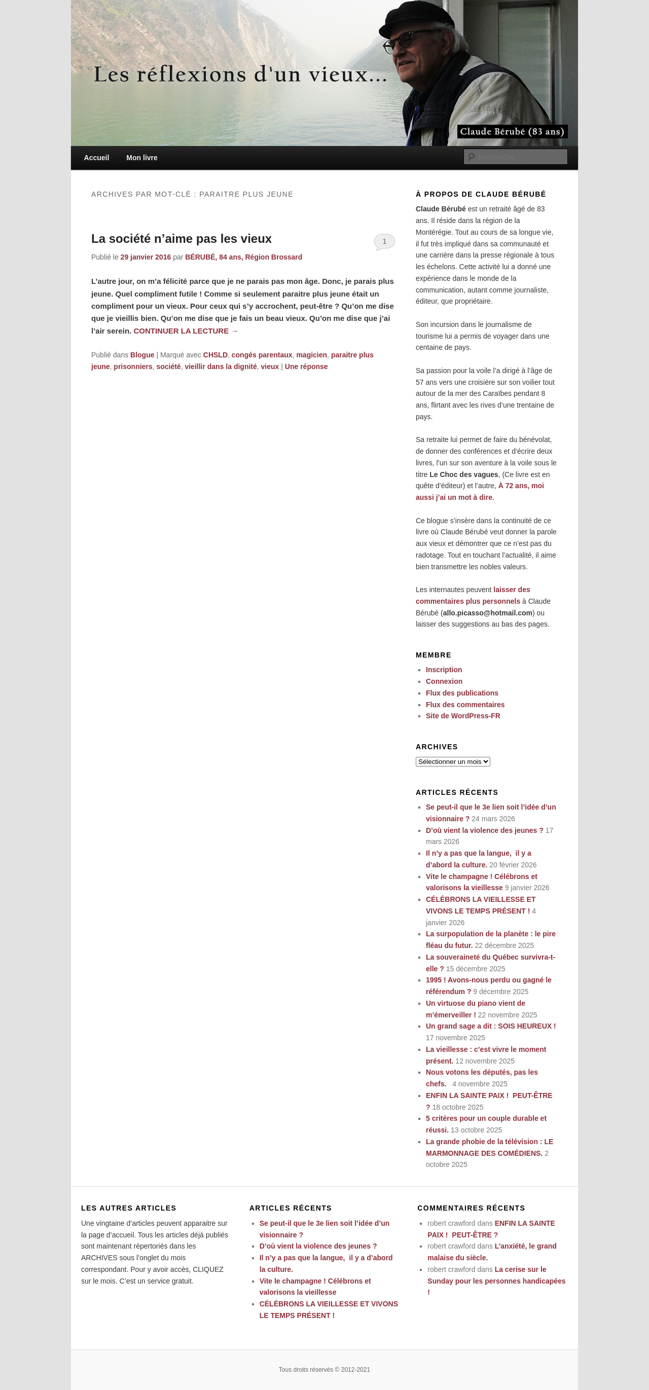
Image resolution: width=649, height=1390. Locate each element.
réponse (306, 366)
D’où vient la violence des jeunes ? (485, 830)
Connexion (444, 681)
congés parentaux (262, 355)
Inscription (444, 670)
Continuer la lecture (185, 330)
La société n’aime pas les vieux (181, 238)
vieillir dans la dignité (221, 366)
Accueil (97, 158)
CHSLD (215, 355)
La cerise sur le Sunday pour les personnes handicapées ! (496, 1281)
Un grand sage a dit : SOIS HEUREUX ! (491, 1026)
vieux (270, 366)
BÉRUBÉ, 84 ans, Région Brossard (243, 257)
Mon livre (141, 158)
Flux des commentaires (465, 705)
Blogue (142, 355)
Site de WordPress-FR (463, 716)
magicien (311, 355)
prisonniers (133, 366)
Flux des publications (462, 693)
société (168, 366)
